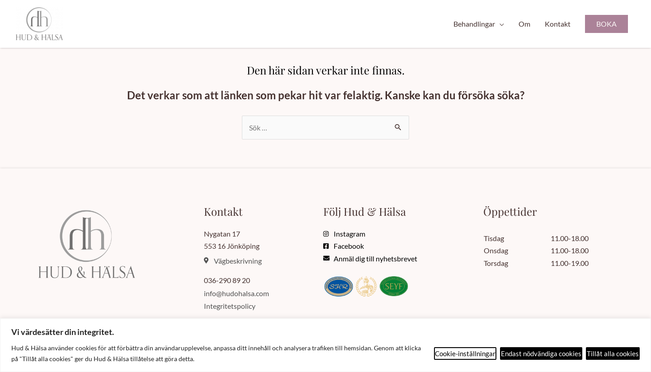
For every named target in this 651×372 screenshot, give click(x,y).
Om (524, 24)
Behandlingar (474, 24)
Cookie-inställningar (465, 353)
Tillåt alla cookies (613, 353)
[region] (325, 345)
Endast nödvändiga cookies (541, 353)
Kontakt (558, 24)
